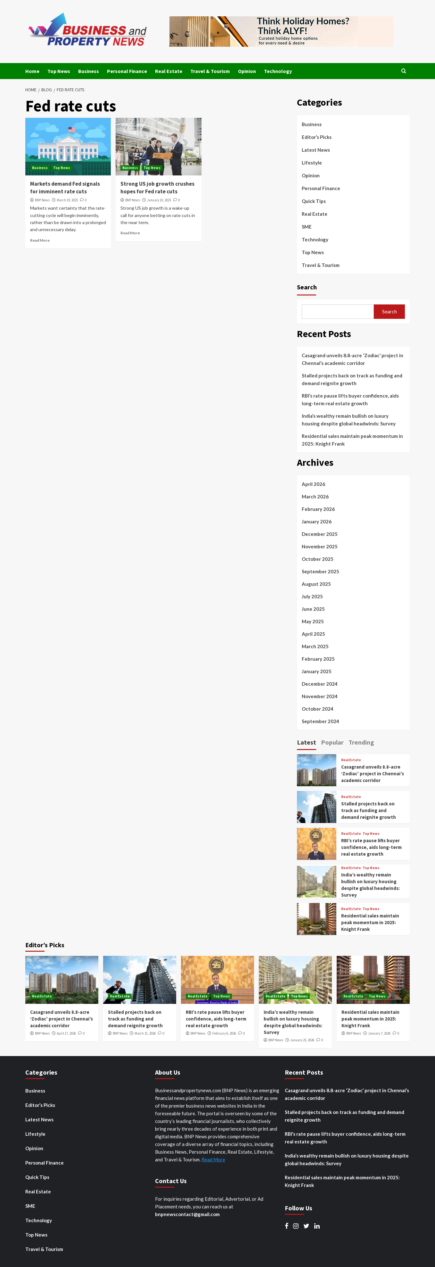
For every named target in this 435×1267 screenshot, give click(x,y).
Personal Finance (127, 71)
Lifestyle (312, 162)
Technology (278, 71)
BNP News (42, 200)
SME (307, 227)
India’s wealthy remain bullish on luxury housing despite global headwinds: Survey (349, 419)
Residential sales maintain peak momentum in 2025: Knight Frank (352, 440)
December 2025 (320, 534)
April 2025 (313, 634)
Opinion (247, 71)
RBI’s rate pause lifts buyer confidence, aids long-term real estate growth (350, 399)
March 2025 (315, 646)
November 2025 (320, 546)
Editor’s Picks (317, 137)
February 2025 (318, 659)
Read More (40, 240)
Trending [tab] (361, 742)
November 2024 (320, 696)
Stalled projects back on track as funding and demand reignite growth (352, 379)
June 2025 (313, 609)
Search (307, 287)
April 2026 (313, 484)
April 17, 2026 (66, 1033)
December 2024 (320, 684)
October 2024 (317, 709)
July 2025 (312, 596)
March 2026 (315, 496)
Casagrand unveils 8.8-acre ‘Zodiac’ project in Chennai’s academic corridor (352, 359)
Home (32, 71)
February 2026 (318, 509)
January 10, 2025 (159, 200)
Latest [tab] (306, 742)
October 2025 (317, 559)
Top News (58, 71)
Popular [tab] (332, 742)
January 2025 (317, 671)
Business (88, 71)
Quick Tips (314, 201)
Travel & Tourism (210, 71)
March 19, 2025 (67, 200)
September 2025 (320, 571)
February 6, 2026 (224, 1033)
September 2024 (320, 721)
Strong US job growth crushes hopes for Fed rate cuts (157, 187)
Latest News (316, 150)
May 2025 (313, 621)
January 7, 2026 (379, 1033)
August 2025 (316, 584)
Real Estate (168, 71)
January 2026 (317, 521)
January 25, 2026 (302, 1040)
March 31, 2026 (145, 1033)
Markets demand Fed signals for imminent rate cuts (65, 187)
